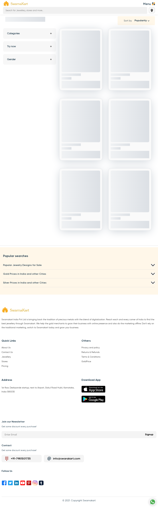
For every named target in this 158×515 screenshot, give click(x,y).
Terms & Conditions (90, 357)
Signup (149, 434)
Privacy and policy (90, 348)
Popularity (141, 20)
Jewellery (6, 357)
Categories (29, 33)
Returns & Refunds (90, 352)
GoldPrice (86, 361)
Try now (29, 46)
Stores (5, 361)
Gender (29, 59)
